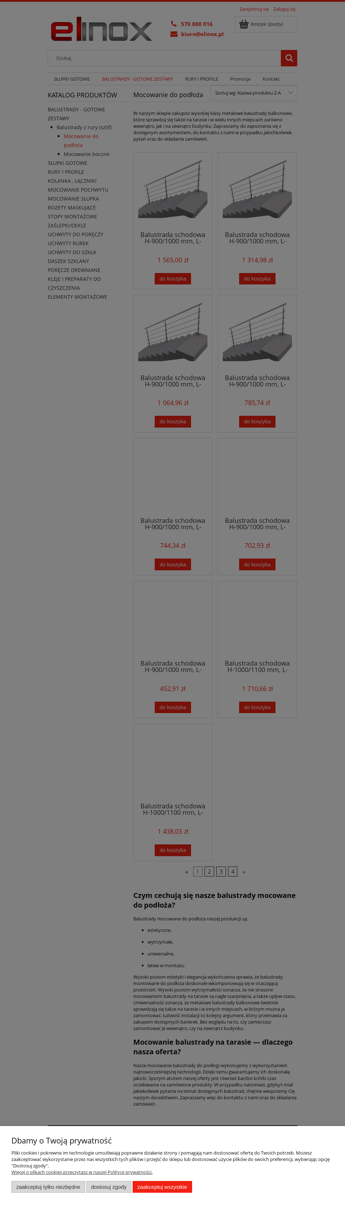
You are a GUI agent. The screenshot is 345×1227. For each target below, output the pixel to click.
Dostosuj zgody (109, 1187)
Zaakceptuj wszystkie (162, 1187)
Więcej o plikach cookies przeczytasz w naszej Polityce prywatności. (82, 1172)
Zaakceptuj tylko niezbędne (48, 1187)
